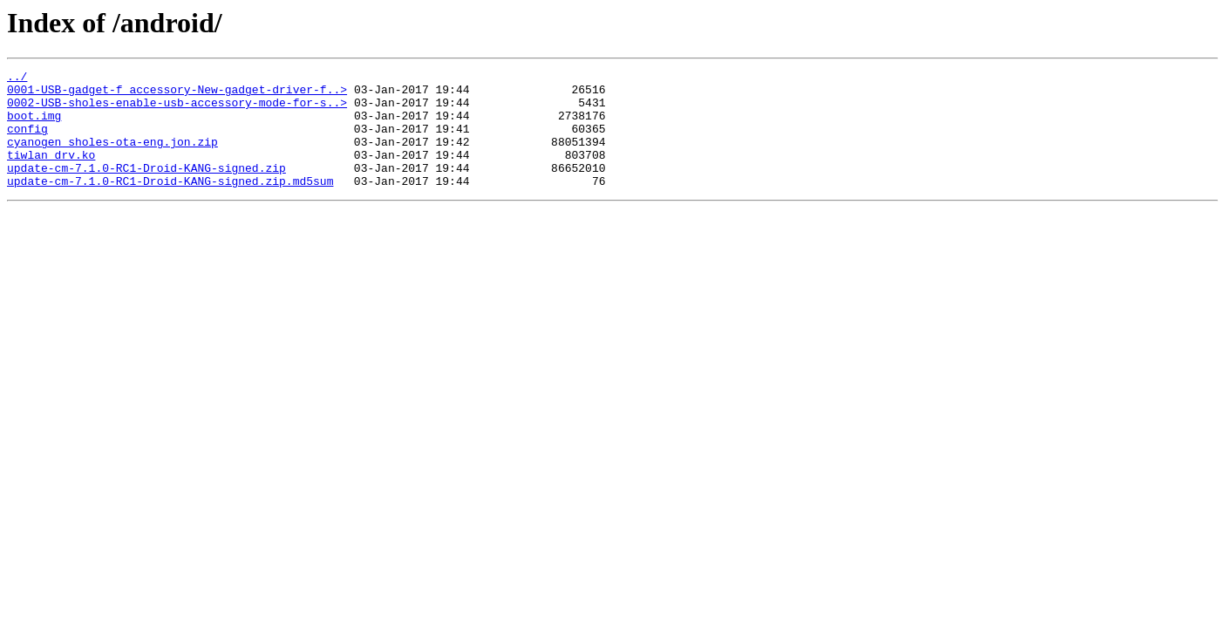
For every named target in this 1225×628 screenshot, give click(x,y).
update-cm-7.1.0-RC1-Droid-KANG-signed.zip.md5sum (170, 204)
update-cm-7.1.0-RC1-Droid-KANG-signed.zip (146, 188)
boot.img (34, 125)
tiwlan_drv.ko (51, 173)
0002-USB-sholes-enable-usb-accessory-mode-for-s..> (177, 110)
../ (17, 78)
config (27, 141)
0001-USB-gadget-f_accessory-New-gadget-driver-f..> (177, 94)
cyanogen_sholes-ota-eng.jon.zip (112, 157)
